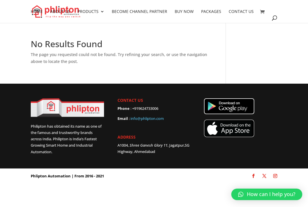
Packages (211, 11)
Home (37, 11)
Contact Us (241, 11)
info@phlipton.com (147, 118)
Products (88, 11)
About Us (60, 11)
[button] (266, 194)
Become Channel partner (139, 11)
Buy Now (184, 11)
